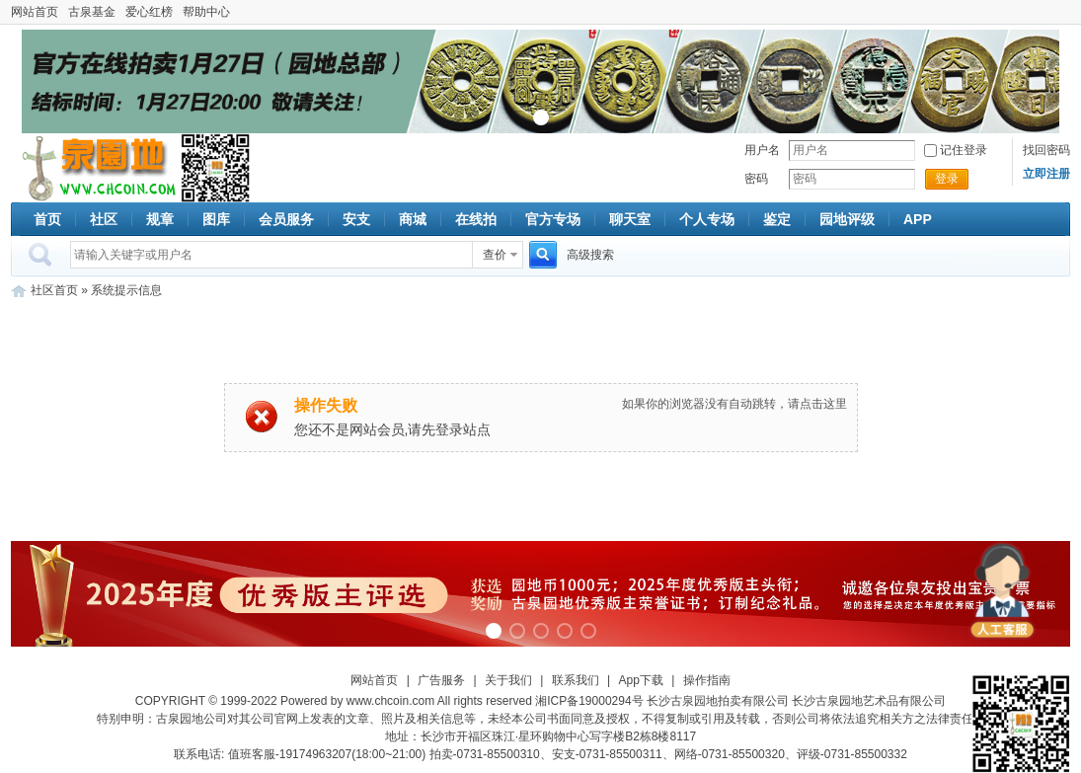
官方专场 (552, 219)
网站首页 (34, 12)
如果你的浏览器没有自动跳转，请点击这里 (734, 404)
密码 (756, 179)
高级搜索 (590, 255)
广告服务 (441, 680)
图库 (216, 219)
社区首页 (54, 290)
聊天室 (630, 219)
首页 (47, 219)
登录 (947, 179)
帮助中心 (206, 12)
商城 (412, 219)
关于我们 (508, 680)
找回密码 (1046, 150)
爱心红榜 (149, 12)
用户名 (762, 150)
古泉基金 (92, 12)
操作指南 (707, 680)
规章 (160, 219)
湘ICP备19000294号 (589, 701)
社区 (103, 219)
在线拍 (476, 219)
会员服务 (286, 219)
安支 (356, 219)
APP (917, 219)
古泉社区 (96, 167)
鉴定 (777, 219)
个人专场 (706, 219)
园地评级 (847, 219)
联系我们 (575, 680)
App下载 (641, 680)
